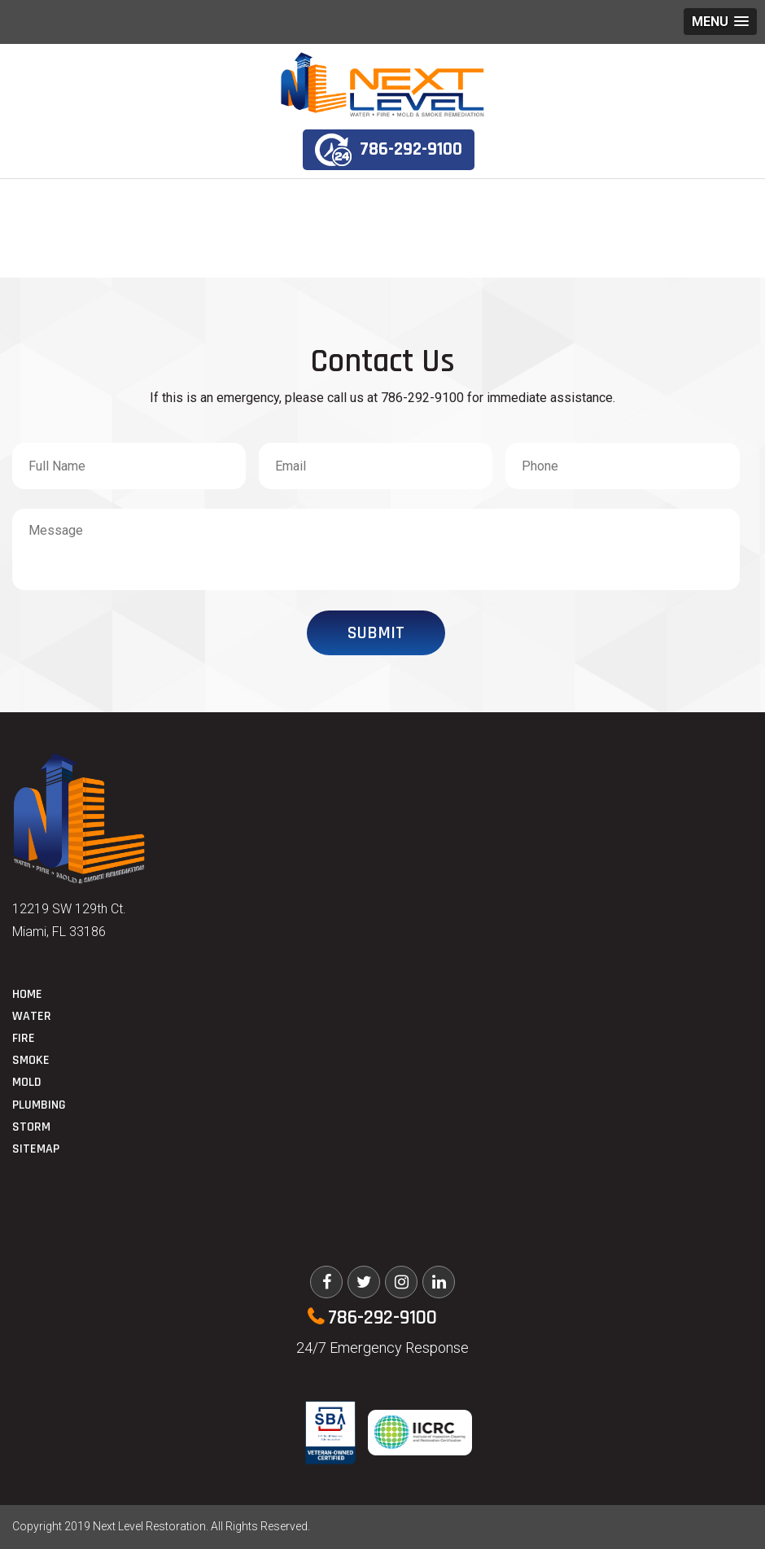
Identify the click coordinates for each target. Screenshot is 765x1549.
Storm (31, 1126)
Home (27, 994)
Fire (23, 1038)
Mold (27, 1082)
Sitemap (35, 1148)
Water (31, 1016)
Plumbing (39, 1105)
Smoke (31, 1060)
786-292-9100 (388, 149)
